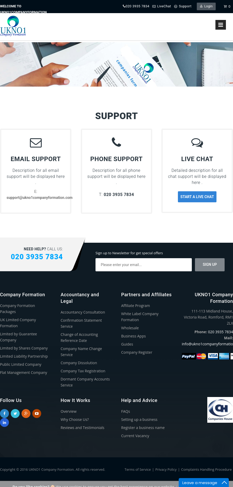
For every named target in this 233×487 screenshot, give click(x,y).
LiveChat (161, 6)
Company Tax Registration (83, 370)
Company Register (136, 352)
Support (183, 6)
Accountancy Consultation (83, 312)
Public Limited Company (20, 364)
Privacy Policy (166, 469)
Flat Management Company (23, 372)
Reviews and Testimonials (82, 427)
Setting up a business (139, 419)
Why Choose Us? (75, 419)
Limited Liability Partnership (24, 356)
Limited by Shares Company (24, 348)
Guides (127, 344)
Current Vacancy (135, 435)
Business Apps (133, 336)
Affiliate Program (135, 305)
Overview (69, 411)
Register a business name (143, 427)
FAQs (125, 411)
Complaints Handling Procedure (206, 469)
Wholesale (130, 327)
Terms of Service (138, 469)
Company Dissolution (79, 362)
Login (206, 6)
